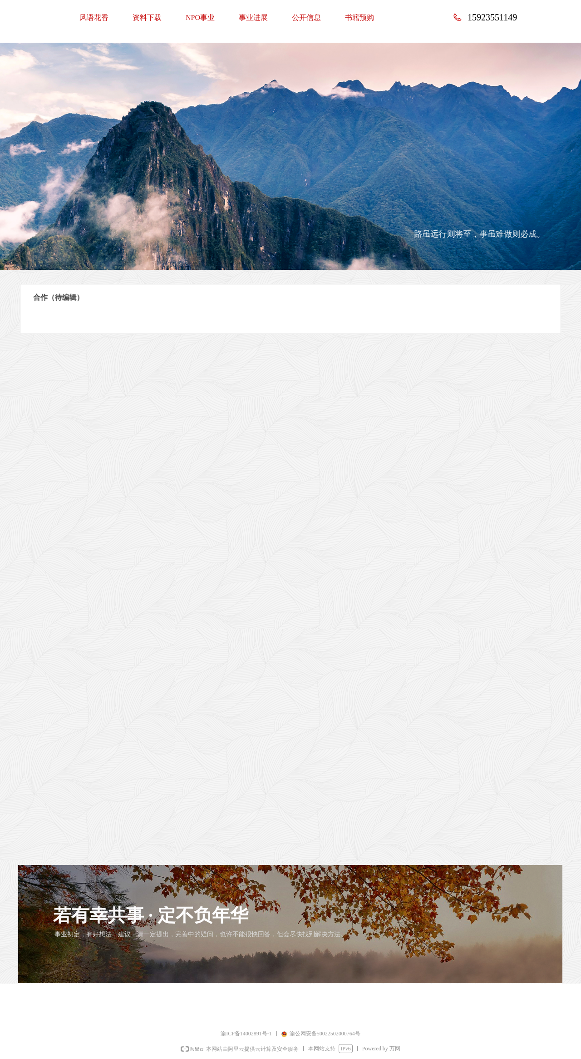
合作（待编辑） (78, 298)
